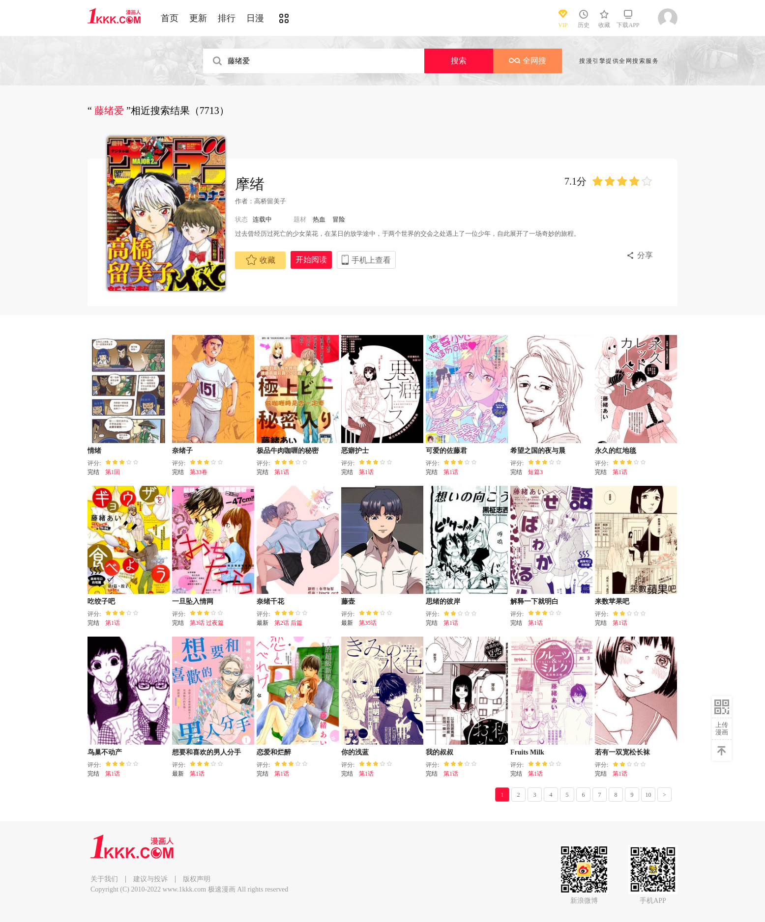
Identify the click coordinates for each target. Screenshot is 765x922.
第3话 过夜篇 (207, 622)
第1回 (112, 472)
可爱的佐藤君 (446, 450)
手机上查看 (371, 260)
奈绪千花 (270, 601)
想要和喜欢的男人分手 (206, 752)
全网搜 (527, 60)
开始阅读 (311, 259)
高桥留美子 (270, 201)
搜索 (459, 60)
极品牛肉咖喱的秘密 (288, 450)
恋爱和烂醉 (274, 752)
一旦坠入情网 (192, 601)
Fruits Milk (527, 752)
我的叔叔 (439, 752)
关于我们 (104, 879)
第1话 (281, 472)
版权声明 (196, 879)
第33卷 (198, 472)
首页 (169, 18)
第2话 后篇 (288, 622)
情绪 (94, 450)
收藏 (260, 259)
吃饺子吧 (101, 601)
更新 (198, 18)
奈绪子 (182, 450)
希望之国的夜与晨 (537, 450)
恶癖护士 (355, 450)
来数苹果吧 (612, 601)
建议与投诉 (150, 879)
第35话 (368, 622)
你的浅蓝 (355, 752)
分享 (645, 255)
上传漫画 (721, 728)
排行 (226, 18)
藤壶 (348, 601)
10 (648, 794)
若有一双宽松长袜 (622, 752)
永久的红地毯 (615, 450)
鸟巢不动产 (105, 752)
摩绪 (250, 184)
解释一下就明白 (534, 601)
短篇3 (535, 472)
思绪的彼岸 (443, 601)
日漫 (255, 18)
